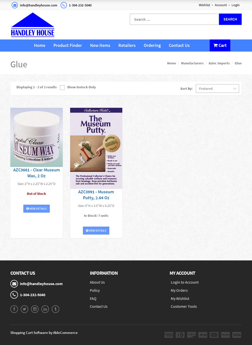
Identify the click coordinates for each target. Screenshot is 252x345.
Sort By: (186, 88)
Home (39, 45)
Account (221, 5)
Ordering (152, 45)
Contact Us (179, 45)
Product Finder (67, 45)
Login (236, 5)
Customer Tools (184, 306)
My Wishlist (180, 298)
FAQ (93, 298)
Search (230, 19)
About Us (97, 282)
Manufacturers (192, 63)
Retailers (127, 45)
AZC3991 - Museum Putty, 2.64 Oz (96, 194)
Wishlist (204, 5)
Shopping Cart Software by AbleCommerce (44, 332)
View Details (36, 208)
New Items (100, 45)
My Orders (179, 290)
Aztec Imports (219, 63)
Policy (95, 290)
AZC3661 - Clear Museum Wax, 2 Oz (36, 173)
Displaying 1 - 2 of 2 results (36, 87)
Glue (238, 63)
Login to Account (185, 282)
